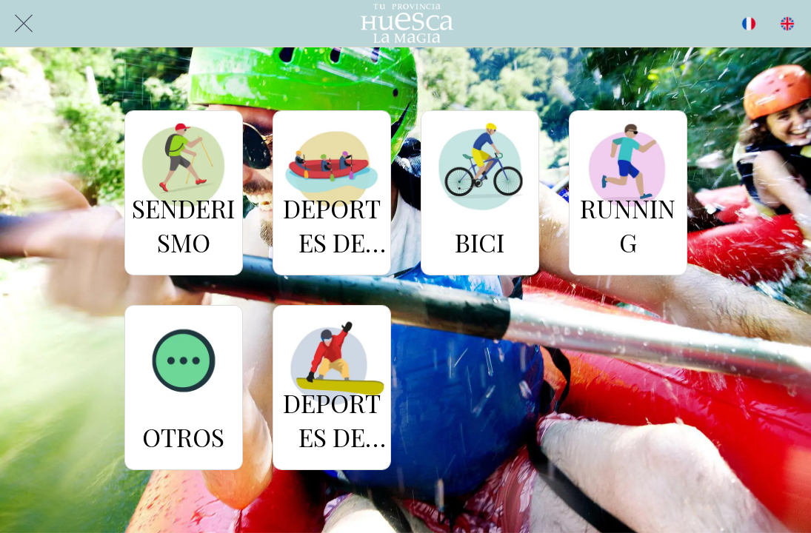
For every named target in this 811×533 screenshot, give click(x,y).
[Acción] (787, 23)
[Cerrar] (24, 24)
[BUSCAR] (749, 23)
